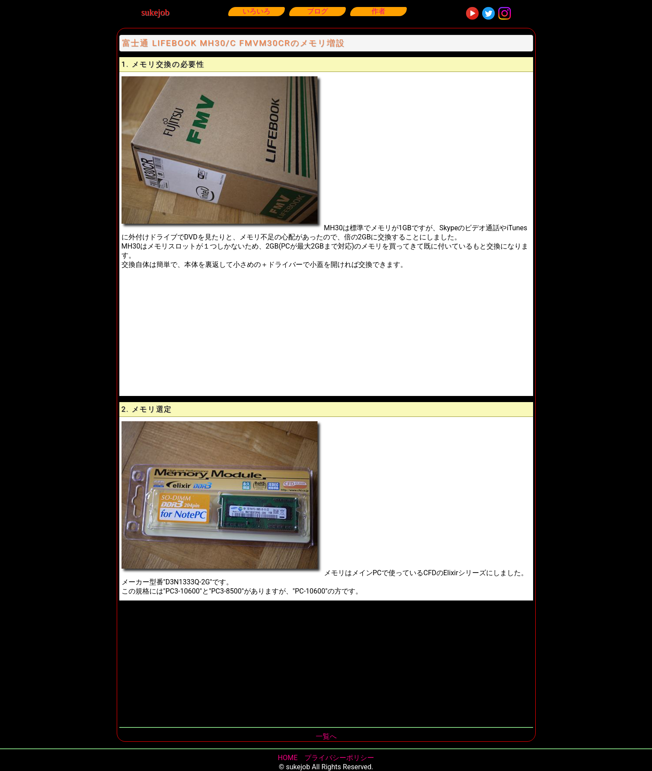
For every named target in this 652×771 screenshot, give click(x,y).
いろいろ (256, 11)
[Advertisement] (326, 331)
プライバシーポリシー (339, 758)
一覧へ (326, 736)
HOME (287, 758)
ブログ (317, 11)
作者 (378, 11)
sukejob (155, 12)
